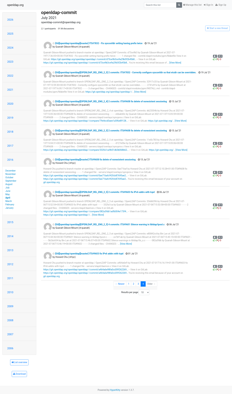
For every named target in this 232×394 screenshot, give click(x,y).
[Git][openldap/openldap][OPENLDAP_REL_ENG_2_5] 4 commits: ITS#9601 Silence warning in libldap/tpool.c (108, 224)
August (9, 184)
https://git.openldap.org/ (160, 120)
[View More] (175, 62)
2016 (10, 159)
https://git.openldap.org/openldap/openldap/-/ (109, 91)
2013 (10, 250)
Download (19, 374)
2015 (10, 222)
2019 (10, 117)
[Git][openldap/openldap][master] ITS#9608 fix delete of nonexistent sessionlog (94, 159)
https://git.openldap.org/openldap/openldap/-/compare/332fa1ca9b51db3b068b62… (86, 150)
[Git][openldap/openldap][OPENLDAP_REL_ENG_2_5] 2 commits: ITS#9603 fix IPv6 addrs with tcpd (104, 192)
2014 (10, 236)
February (9, 204)
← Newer (120, 284)
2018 (10, 131)
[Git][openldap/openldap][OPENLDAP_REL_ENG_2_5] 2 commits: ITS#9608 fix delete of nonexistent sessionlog (110, 130)
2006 (10, 348)
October (9, 177)
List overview (19, 362)
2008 (10, 320)
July (7, 187)
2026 (10, 19)
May (7, 194)
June (7, 191)
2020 (10, 103)
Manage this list (192, 5)
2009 (10, 306)
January (9, 208)
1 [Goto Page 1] (128, 284)
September (10, 181)
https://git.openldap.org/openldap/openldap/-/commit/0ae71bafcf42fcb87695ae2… (85, 175)
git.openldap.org (51, 182)
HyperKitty (115, 390)
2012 (10, 264)
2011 (10, 278)
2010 (10, 292)
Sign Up (220, 5)
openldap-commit (59, 12)
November (10, 174)
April (7, 197)
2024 (10, 47)
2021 (10, 89)
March (8, 201)
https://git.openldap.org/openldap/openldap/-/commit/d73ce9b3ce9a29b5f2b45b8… (93, 59)
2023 (10, 61)
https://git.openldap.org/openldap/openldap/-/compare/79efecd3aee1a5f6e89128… (85, 120)
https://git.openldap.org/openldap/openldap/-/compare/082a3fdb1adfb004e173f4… (85, 211)
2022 (10, 75)
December (10, 170)
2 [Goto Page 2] (133, 284)
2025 (10, 33)
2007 (10, 334)
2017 (10, 145)
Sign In (208, 5)
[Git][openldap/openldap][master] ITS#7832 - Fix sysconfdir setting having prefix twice (97, 43)
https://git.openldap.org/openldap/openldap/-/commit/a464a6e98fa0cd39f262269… (85, 269)
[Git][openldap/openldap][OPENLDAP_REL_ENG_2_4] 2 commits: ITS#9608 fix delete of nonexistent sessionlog (110, 101)
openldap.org (15, 5)
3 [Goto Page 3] (138, 284)
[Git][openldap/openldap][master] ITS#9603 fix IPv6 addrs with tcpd (88, 253)
